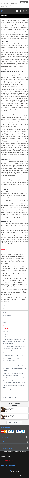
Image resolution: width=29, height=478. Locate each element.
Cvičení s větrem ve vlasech (10, 397)
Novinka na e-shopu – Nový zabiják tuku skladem (13, 352)
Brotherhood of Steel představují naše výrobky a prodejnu (14, 369)
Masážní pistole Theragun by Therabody (13, 366)
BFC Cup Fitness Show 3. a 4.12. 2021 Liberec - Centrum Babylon (13, 359)
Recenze (6, 334)
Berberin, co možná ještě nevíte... (12, 394)
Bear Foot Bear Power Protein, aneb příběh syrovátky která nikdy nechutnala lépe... (13, 379)
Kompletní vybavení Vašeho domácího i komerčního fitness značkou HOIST (13, 374)
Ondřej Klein (4, 249)
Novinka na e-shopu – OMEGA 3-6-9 (13, 355)
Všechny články (13, 422)
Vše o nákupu (6, 309)
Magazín (5, 326)
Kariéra (4, 319)
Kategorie (4, 15)
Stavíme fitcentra (7, 315)
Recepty (6, 331)
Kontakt (4, 322)
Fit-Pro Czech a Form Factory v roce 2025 (14, 400)
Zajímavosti (6, 337)
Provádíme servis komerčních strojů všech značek (13, 386)
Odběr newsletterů (6, 448)
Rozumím (24, 2)
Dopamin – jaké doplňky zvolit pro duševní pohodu (13, 391)
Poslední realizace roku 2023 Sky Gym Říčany (15, 382)
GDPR (4, 305)
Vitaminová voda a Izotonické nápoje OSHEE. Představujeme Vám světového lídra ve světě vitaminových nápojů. (14, 341)
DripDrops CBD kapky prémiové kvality (13, 363)
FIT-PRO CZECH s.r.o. (10, 461)
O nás (4, 312)
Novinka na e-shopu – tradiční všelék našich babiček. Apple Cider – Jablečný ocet (14, 347)
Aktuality (6, 329)
